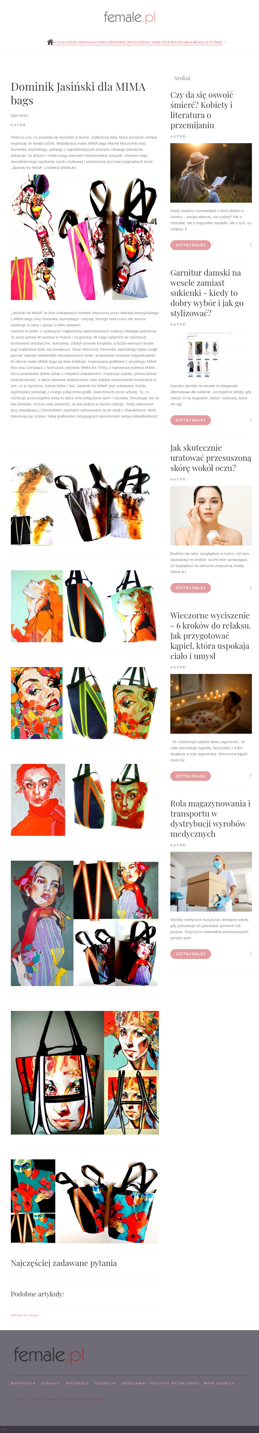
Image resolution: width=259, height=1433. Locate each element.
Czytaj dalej (190, 245)
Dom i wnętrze (155, 42)
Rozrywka (182, 42)
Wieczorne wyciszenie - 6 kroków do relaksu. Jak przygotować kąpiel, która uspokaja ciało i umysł (210, 635)
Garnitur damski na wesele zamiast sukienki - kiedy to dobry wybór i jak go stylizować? (207, 292)
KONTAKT (50, 1383)
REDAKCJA (105, 1383)
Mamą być (203, 42)
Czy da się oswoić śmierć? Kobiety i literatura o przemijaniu (201, 109)
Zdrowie (117, 42)
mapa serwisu (219, 1383)
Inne (218, 42)
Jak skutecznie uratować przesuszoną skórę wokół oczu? (210, 457)
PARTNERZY (77, 1383)
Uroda (133, 42)
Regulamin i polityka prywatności (161, 1383)
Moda (85, 42)
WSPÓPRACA (23, 1383)
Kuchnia (99, 42)
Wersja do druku (24, 1315)
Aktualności (65, 42)
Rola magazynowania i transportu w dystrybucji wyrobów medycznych (210, 818)
